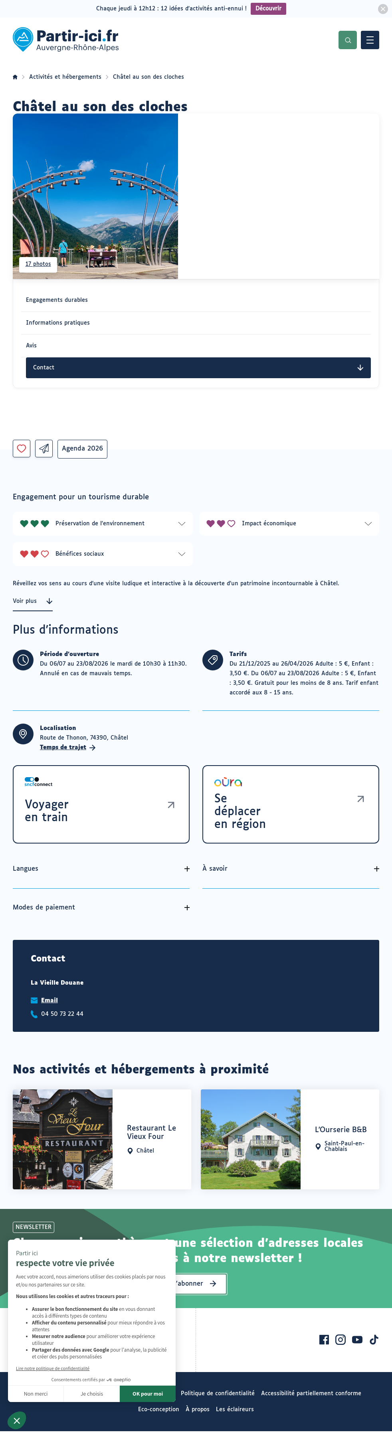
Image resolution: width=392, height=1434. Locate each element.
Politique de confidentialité (218, 1396)
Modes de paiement (44, 910)
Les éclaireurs (235, 1412)
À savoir (215, 871)
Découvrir (268, 9)
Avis (31, 346)
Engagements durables (57, 300)
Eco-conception (158, 1412)
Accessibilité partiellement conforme (311, 1396)
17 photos (39, 263)
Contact (198, 368)
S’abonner (187, 1286)
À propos (198, 1412)
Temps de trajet (68, 747)
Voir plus (33, 601)
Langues (25, 871)
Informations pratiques (58, 323)
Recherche (348, 40)
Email (49, 1003)
